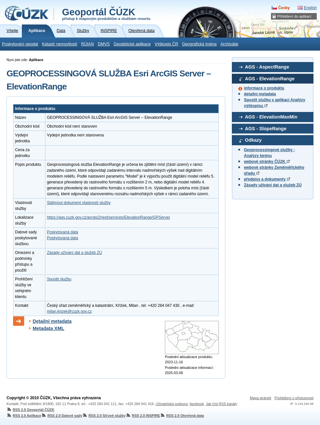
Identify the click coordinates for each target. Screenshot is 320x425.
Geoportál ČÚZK (106, 14)
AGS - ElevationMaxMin (271, 116)
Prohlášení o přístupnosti (294, 398)
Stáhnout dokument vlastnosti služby (79, 202)
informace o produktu (264, 88)
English (310, 8)
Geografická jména (199, 44)
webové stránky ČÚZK (267, 161)
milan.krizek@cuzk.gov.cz (69, 311)
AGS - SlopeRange (265, 128)
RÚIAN (87, 44)
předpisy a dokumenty (267, 179)
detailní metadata (260, 94)
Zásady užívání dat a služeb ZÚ (273, 185)
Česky (284, 8)
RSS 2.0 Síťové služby (104, 415)
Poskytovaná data (62, 232)
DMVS (104, 44)
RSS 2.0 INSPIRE (143, 415)
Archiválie (229, 44)
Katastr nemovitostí (59, 44)
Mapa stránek (260, 398)
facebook (197, 404)
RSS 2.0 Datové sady (61, 415)
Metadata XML (48, 328)
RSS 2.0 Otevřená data (182, 415)
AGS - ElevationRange (270, 78)
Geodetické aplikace (132, 44)
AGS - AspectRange (267, 67)
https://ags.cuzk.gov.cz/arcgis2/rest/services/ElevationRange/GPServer (108, 217)
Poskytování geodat (20, 44)
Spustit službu (59, 279)
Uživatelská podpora (172, 404)
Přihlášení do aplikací (294, 16)
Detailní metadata (52, 321)
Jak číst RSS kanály (221, 404)
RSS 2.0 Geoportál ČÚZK (30, 410)
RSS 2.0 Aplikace (24, 415)
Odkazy (253, 140)
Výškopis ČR (166, 44)
